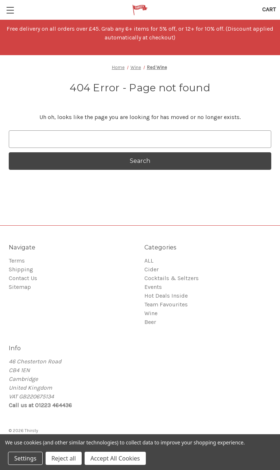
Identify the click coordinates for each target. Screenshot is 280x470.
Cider (151, 269)
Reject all (63, 458)
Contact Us (23, 278)
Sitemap (20, 286)
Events (153, 286)
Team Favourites (166, 304)
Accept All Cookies (115, 458)
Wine (151, 313)
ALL (148, 260)
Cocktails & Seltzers (171, 278)
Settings (25, 458)
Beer (150, 321)
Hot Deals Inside (166, 295)
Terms (17, 260)
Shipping (21, 269)
